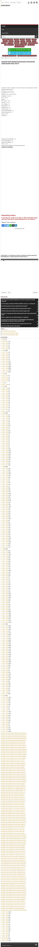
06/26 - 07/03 (5, 915)
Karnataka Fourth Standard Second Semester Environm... (14, 842)
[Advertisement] (24, 14)
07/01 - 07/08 (5, 584)
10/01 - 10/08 (5, 647)
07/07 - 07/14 (5, 352)
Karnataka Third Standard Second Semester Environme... (14, 894)
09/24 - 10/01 (5, 649)
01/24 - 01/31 (5, 405)
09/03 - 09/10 (5, 654)
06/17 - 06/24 (5, 588)
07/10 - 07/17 (5, 912)
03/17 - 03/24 (5, 529)
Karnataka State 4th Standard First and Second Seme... (13, 885)
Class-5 (5, 41)
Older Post (35, 292)
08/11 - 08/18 (5, 502)
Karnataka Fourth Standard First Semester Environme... (13, 852)
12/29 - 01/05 (5, 468)
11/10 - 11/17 (5, 479)
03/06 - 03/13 (5, 937)
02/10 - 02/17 (5, 538)
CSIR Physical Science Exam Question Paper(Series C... (13, 856)
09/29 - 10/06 (5, 490)
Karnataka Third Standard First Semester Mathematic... (13, 901)
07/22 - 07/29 (5, 581)
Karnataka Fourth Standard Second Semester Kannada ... (14, 838)
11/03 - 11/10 (5, 481)
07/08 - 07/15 (5, 583)
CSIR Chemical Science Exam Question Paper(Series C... (14, 878)
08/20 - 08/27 (5, 658)
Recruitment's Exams (20, 44)
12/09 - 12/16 (5, 554)
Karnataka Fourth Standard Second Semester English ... (13, 845)
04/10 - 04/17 (5, 928)
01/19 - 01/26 (5, 461)
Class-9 (29, 41)
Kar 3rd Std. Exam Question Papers (10, 334)
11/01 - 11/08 (5, 418)
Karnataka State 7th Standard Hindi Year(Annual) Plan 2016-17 (16, 308)
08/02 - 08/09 (5, 432)
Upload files (5, 33)
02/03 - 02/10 (5, 540)
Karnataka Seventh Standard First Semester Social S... (13, 759)
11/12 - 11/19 (5, 636)
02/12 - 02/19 (5, 690)
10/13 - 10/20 (5, 486)
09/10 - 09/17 (5, 652)
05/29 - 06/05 (5, 920)
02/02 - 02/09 (5, 457)
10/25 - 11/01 (5, 420)
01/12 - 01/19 (5, 463)
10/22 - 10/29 (5, 641)
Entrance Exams (33, 43)
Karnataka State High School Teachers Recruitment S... (13, 792)
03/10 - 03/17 (5, 531)
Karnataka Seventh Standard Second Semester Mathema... (14, 749)
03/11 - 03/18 (5, 606)
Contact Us (7, 2)
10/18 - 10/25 (5, 422)
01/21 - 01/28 (5, 368)
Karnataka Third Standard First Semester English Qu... (13, 908)
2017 (3, 624)
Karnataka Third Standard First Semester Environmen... (13, 904)
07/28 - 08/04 (5, 506)
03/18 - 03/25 (5, 604)
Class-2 (23, 39)
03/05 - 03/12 (5, 684)
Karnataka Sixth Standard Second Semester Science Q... (13, 772)
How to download (19, 46)
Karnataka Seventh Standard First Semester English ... (13, 767)
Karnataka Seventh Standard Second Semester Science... (14, 745)
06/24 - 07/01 (5, 586)
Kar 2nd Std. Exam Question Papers (10, 333)
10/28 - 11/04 (5, 563)
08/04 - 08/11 (5, 504)
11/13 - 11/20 (5, 708)
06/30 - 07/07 (5, 354)
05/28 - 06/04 (5, 677)
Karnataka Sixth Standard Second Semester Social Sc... (13, 768)
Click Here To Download (7, 147)
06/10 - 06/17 (5, 590)
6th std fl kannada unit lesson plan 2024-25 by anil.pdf (14, 306)
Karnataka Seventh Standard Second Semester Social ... (13, 742)
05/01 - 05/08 (5, 926)
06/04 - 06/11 (5, 377)
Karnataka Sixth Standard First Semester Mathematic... (13, 806)
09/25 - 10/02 (5, 717)
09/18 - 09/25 (5, 718)
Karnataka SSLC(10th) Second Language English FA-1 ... (14, 786)
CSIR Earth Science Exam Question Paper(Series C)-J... (13, 872)
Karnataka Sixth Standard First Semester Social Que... (13, 802)
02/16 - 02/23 (5, 454)
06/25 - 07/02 (5, 670)
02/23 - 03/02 (5, 348)
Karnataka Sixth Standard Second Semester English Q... (13, 783)
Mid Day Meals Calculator (9, 55)
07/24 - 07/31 (5, 729)
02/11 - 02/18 (5, 363)
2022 (3, 382)
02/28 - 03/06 (5, 938)
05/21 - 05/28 (5, 679)
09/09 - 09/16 (5, 574)
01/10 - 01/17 (5, 409)
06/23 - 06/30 (5, 355)
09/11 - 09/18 (5, 720)
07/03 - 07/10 (5, 913)
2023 (3, 373)
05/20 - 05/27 (5, 595)
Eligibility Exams (9, 44)
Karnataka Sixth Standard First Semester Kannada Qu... (13, 808)
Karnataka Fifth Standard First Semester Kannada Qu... (13, 833)
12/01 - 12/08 (5, 473)
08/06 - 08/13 (5, 661)
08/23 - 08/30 (5, 427)
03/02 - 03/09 (5, 346)
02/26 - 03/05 (5, 686)
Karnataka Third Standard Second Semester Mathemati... (13, 887)
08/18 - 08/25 (5, 500)
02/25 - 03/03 (5, 361)
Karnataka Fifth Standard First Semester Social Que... (13, 827)
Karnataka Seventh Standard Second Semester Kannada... (14, 752)
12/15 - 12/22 (5, 470)
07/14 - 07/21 (5, 507)
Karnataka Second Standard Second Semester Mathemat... (14, 910)
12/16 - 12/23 (5, 552)
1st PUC (4, 43)
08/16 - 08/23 (5, 429)
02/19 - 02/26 (5, 688)
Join (3, 29)
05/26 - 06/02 (5, 357)
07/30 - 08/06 (5, 663)
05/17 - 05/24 (5, 441)
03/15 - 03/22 (5, 447)
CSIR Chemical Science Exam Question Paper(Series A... (14, 881)
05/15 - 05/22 (5, 922)
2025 (3, 339)
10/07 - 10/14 (5, 566)
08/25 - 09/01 (5, 498)
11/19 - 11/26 (5, 634)
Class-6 (11, 41)
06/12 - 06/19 (5, 919)
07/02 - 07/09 (5, 668)
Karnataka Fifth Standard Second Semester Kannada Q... (14, 820)
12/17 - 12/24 (5, 627)
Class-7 (17, 41)
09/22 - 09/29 (5, 491)
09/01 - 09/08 (5, 497)
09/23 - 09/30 (5, 570)
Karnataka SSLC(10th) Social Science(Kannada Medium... (14, 733)
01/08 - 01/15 (5, 380)
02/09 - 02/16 (5, 455)
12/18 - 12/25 (5, 699)
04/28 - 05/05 (5, 522)
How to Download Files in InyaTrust (27, 55)
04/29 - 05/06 (5, 600)
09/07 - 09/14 (5, 343)
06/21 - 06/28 (5, 438)
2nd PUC (10, 43)
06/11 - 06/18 (5, 674)
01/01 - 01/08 (5, 693)
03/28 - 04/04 (5, 389)
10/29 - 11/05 (5, 640)
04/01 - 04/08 (5, 602)
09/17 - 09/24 (5, 650)
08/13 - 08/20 (5, 659)
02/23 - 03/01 (5, 452)
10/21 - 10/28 (5, 565)
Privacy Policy (13, 2)
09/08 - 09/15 (5, 495)
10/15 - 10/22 (5, 643)
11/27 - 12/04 (5, 704)
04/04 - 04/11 (5, 388)
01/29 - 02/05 (5, 692)
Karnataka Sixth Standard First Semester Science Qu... (13, 804)
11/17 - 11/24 (5, 477)
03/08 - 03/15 (5, 448)
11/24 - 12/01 (5, 475)
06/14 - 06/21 (5, 439)
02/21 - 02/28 (5, 398)
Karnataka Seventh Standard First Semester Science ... (13, 761)
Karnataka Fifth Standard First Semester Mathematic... (13, 831)
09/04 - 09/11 (5, 722)
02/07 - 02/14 (5, 402)
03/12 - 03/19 (5, 683)
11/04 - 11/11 (5, 561)
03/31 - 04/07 (5, 525)
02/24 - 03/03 (5, 534)
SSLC (34, 41)
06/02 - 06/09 (5, 516)
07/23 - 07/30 (5, 665)
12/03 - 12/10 (5, 631)
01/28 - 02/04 (5, 366)
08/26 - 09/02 (5, 575)
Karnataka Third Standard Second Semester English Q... (13, 897)
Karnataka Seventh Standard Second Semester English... (13, 756)
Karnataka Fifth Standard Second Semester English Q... (13, 824)
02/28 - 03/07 (5, 397)
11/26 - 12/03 (5, 633)
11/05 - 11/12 (5, 638)
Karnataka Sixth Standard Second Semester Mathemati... (13, 776)
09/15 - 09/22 (5, 493)
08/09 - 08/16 (5, 430)
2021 (3, 386)
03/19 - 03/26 (5, 681)
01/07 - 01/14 (5, 372)
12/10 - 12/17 (5, 629)
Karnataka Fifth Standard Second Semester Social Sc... (13, 810)
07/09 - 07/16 (5, 666)
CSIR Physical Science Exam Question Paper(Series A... (13, 860)
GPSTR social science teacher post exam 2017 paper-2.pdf (15, 310)
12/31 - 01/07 (5, 375)
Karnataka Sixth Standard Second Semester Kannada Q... (14, 779)
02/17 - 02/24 (5, 536)
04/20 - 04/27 (5, 345)
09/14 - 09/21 (5, 341)
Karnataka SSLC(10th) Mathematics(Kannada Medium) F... (14, 734)
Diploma (17, 43)
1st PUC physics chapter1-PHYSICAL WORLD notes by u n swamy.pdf (18, 303)
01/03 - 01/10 (5, 411)
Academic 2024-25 (8, 39)
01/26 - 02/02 (5, 459)
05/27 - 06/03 (5, 593)
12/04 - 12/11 (5, 702)
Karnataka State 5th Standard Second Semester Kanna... (13, 883)
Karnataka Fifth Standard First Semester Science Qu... (13, 829)
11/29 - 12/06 (5, 414)
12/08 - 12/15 (5, 472)
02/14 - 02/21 (5, 400)
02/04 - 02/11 (5, 364)
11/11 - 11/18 (5, 559)
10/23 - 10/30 (5, 713)
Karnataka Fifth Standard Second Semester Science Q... (13, 813)
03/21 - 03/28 (5, 391)
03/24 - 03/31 (5, 359)
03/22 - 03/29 (5, 445)
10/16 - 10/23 (5, 715)
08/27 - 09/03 (5, 656)
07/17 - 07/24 (5, 731)
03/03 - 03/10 (5, 532)
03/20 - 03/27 (5, 933)
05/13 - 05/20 (5, 597)
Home (3, 26)
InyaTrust (9, 945)
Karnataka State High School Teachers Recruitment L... (13, 795)
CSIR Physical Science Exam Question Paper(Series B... (13, 858)
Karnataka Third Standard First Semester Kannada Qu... (13, 903)
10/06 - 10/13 (5, 488)
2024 (3, 350)
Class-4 (34, 39)
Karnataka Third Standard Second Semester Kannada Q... (14, 890)
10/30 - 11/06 (5, 711)
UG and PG (24, 43)
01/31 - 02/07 (5, 404)
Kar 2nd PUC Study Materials (8, 331)
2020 (3, 413)
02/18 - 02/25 (5, 611)
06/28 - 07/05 (5, 436)
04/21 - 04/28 (5, 523)
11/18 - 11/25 (5, 557)
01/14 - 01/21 (5, 370)
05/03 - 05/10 (5, 443)
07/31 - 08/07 (5, 727)
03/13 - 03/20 (5, 935)
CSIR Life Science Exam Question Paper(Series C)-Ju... (13, 867)
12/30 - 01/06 (5, 550)
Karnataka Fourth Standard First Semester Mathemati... (13, 849)
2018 (3, 548)
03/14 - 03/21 (5, 393)
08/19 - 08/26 (5, 577)
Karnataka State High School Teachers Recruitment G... (13, 797)
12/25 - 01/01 (5, 697)
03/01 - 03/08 (5, 450)
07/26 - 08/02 (5, 434)
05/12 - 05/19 (5, 520)
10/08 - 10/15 (5, 645)
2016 (3, 695)
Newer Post (4, 292)
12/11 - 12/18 (5, 701)
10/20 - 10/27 (5, 484)
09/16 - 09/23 (5, 572)
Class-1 (17, 39)
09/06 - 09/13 (5, 423)
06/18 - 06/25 (5, 672)
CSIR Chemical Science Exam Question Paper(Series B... (14, 879)
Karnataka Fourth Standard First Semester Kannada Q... (13, 851)
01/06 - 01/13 (5, 547)
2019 (3, 466)
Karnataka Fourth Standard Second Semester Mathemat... (14, 835)
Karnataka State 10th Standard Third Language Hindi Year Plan (16, 323)
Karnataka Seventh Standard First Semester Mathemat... (13, 763)
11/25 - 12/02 (5, 556)
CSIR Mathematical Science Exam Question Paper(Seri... (13, 861)
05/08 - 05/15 (5, 924)
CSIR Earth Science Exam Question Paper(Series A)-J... (13, 876)
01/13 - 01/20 (5, 545)
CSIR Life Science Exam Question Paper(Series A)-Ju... (13, 870)
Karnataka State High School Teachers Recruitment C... (13, 799)
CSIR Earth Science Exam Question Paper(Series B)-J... (13, 874)
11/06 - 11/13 (5, 709)
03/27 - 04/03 (5, 931)
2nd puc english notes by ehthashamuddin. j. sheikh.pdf (14, 317)
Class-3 (28, 39)
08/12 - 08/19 (5, 579)
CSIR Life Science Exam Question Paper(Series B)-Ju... (13, 869)
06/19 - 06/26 (5, 917)
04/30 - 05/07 (5, 379)
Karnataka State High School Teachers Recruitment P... (13, 794)
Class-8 (23, 41)
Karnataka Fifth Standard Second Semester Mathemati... (13, 817)
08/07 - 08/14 (5, 384)
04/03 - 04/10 (5, 929)
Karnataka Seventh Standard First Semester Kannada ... (13, 765)
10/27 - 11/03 (5, 482)
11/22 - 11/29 (5, 416)
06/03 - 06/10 (5, 591)
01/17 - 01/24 (5, 407)
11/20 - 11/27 (5, 706)
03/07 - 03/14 (5, 395)
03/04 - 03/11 (5, 608)
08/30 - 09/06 (5, 425)
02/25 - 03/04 (5, 609)
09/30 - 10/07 (5, 568)
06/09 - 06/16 (5, 515)
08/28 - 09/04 (5, 724)
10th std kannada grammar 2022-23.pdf (10, 326)
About (2, 2)
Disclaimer (19, 2)
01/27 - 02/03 (5, 541)
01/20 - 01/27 (5, 543)
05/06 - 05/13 (5, 599)
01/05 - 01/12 (5, 464)
